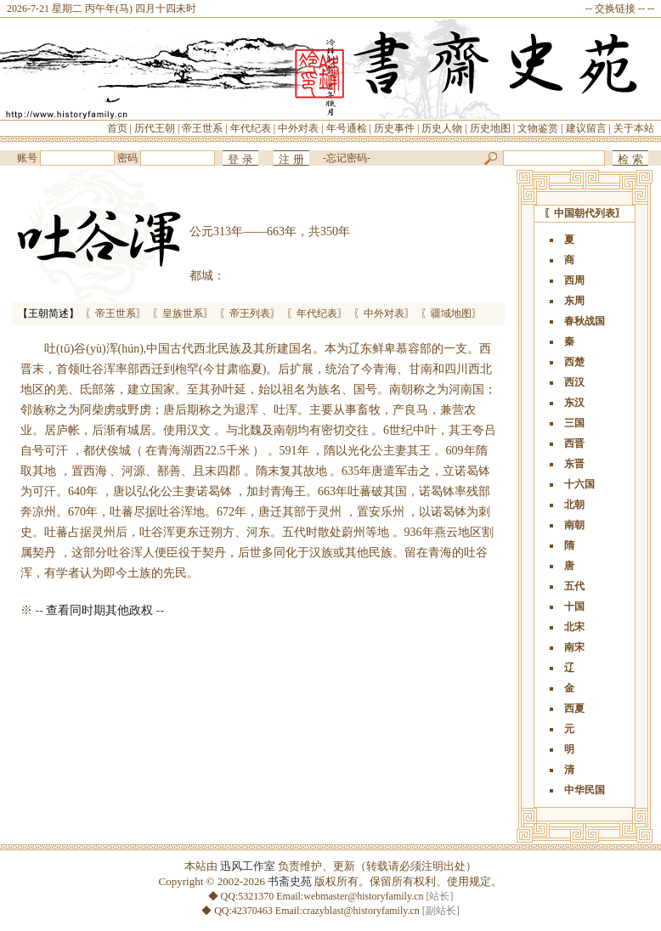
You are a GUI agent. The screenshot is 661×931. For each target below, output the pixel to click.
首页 (117, 128)
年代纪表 (250, 128)
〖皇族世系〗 (182, 313)
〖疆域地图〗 (451, 313)
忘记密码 (346, 158)
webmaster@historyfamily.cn (363, 896)
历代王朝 (154, 128)
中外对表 (298, 128)
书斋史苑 (290, 881)
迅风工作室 (247, 866)
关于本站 (633, 128)
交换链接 (615, 8)
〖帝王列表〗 (249, 313)
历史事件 (394, 128)
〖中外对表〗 (384, 313)
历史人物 (441, 128)
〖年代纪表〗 (316, 313)
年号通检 (346, 128)
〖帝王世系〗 (115, 313)
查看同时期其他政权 (99, 610)
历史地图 (490, 128)
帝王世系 (202, 128)
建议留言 (586, 128)
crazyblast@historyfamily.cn (361, 911)
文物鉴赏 (537, 128)
